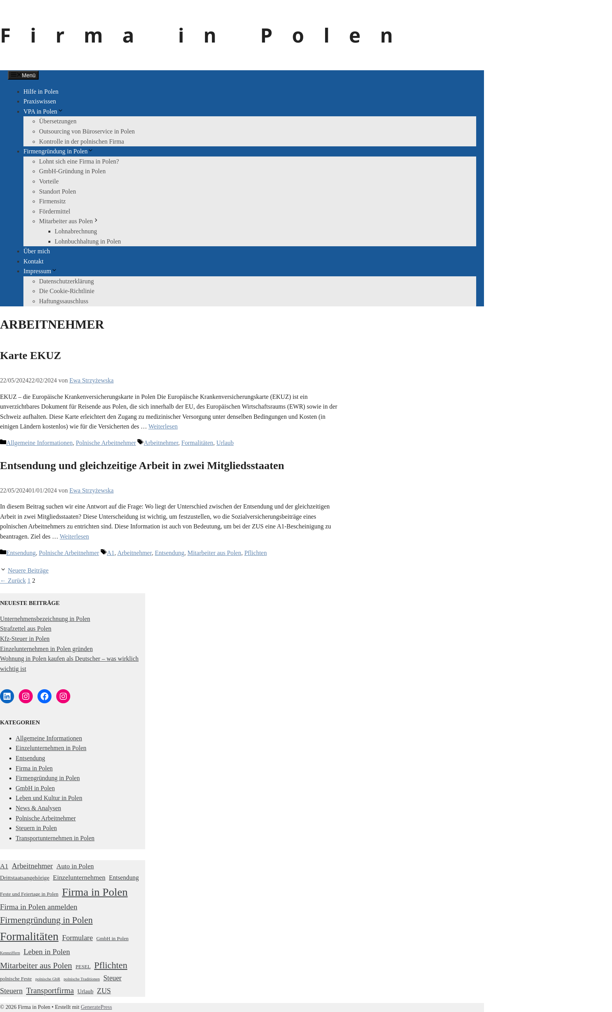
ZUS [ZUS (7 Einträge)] (104, 991)
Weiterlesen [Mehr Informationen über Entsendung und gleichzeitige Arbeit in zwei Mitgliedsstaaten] (74, 536)
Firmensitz (52, 201)
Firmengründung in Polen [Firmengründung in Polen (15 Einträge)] (46, 920)
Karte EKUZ (30, 355)
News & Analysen (38, 808)
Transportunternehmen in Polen (55, 838)
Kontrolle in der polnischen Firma (81, 141)
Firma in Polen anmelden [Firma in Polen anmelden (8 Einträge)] (38, 906)
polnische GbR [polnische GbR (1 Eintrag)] (47, 979)
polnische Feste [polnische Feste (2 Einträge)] (16, 979)
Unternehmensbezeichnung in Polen (45, 618)
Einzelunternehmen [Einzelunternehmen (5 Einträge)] (79, 877)
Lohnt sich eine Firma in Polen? (79, 161)
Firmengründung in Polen (58, 151)
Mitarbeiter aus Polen (69, 221)
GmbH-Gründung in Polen (72, 171)
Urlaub (224, 442)
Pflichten (255, 553)
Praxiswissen (39, 101)
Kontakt (33, 261)
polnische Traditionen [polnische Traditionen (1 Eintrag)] (82, 979)
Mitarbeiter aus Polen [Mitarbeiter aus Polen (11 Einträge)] (36, 965)
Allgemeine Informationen (39, 442)
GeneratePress (96, 1007)
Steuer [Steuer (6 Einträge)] (112, 978)
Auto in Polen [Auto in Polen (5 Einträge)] (75, 866)
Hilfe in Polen (41, 91)
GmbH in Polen (35, 788)
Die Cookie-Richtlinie (66, 291)
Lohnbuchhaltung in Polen (88, 241)
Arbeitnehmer (161, 442)
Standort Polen (57, 191)
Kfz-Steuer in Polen (25, 638)
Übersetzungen (57, 121)
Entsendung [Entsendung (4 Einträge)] (124, 877)
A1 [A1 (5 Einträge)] (4, 866)
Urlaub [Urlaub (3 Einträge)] (85, 991)
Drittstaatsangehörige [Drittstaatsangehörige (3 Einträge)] (25, 878)
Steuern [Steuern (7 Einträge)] (11, 991)
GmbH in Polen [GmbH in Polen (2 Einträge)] (112, 938)
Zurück (13, 580)
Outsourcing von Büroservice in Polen (87, 131)
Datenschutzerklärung (66, 281)
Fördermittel (54, 211)
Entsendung (21, 553)
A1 (111, 553)
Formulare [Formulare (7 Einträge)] (77, 938)
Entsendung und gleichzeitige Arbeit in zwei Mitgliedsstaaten (142, 465)
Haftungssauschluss (63, 301)
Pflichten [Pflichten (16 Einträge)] (110, 965)
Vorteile (49, 181)
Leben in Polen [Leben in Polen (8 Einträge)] (46, 951)
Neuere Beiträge (28, 570)
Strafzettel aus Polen (26, 628)
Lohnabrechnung (76, 231)
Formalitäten (197, 442)
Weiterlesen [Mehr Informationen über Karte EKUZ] (163, 426)
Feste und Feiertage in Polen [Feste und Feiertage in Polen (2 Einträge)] (29, 894)
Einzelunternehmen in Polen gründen (46, 649)
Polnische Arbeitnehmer (106, 442)
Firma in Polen (206, 35)
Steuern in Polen (36, 828)
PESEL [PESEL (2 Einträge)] (83, 966)
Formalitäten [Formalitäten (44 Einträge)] (29, 936)
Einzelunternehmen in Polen (51, 748)
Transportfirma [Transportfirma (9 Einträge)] (50, 990)
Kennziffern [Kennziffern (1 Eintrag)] (10, 953)
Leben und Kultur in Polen (49, 798)
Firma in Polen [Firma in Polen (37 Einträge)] (95, 892)
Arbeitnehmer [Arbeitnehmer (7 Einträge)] (32, 866)
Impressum (40, 271)
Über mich (36, 251)
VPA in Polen (43, 111)
